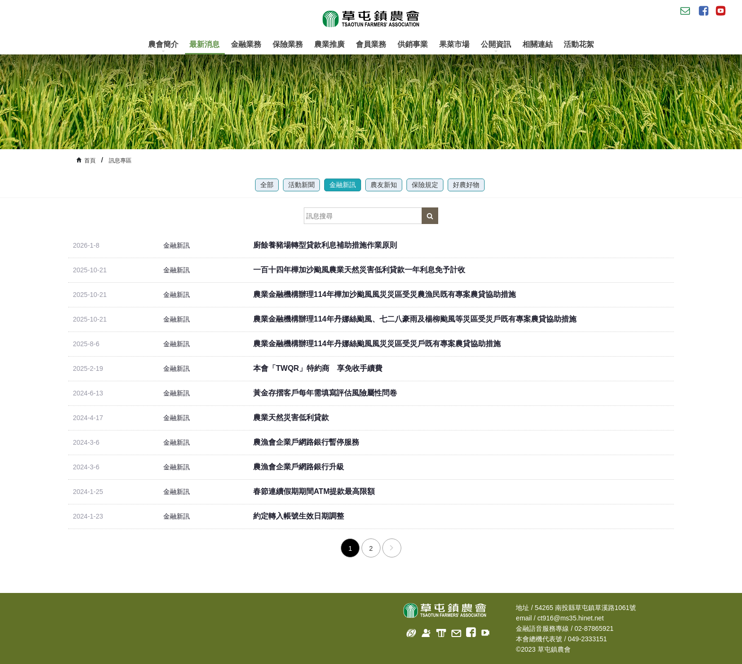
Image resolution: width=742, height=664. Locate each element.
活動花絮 (579, 44)
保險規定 (425, 184)
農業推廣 (329, 44)
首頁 (90, 160)
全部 (267, 184)
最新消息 (204, 44)
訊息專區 (120, 160)
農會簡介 (163, 46)
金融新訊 (342, 184)
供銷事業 (413, 44)
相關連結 (537, 44)
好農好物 (466, 184)
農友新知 (384, 184)
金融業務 (246, 44)
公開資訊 (496, 46)
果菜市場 (454, 44)
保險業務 (288, 44)
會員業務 (371, 44)
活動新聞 (301, 184)
